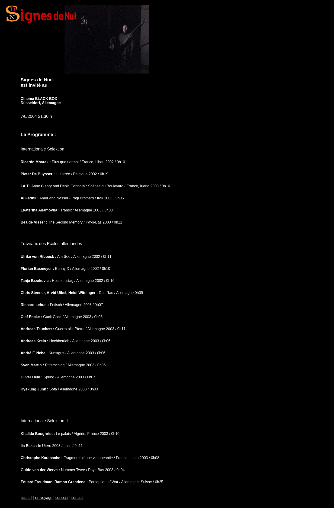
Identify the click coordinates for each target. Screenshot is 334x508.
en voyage (43, 498)
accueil (26, 498)
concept (61, 498)
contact (77, 498)
